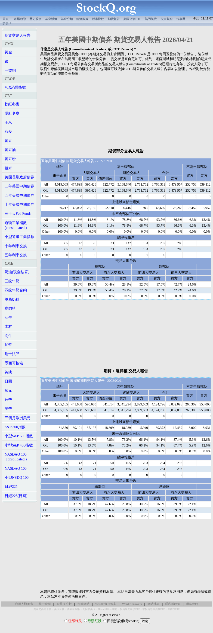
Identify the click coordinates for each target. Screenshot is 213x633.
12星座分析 (63, 604)
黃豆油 (10, 150)
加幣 (8, 345)
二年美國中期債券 (19, 186)
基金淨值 (51, 19)
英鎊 (8, 372)
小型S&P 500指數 (19, 436)
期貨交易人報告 (18, 35)
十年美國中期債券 (19, 204)
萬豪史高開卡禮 (42, 609)
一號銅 (10, 70)
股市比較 (98, 19)
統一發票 (45, 604)
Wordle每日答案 (105, 604)
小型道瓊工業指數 (19, 237)
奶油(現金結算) (17, 272)
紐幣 (8, 400)
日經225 (11, 486)
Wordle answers (132, 604)
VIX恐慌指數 (15, 87)
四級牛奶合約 (16, 290)
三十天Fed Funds (18, 213)
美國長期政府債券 (19, 177)
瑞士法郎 (12, 354)
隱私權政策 (172, 604)
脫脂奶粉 (12, 299)
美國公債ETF (132, 19)
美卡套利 (59, 609)
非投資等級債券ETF (153, 609)
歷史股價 (35, 19)
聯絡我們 (192, 604)
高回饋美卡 (89, 609)
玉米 (8, 122)
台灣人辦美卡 (24, 604)
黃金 (8, 52)
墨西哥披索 (14, 363)
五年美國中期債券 (19, 195)
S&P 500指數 (15, 427)
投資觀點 (167, 19)
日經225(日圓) (16, 496)
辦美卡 (7, 23)
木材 (8, 326)
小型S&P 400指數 (19, 445)
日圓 (8, 381)
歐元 (8, 390)
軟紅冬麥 (12, 104)
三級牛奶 (12, 281)
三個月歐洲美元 (18, 418)
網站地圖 (154, 604)
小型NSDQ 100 (17, 477)
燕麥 (8, 131)
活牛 (8, 317)
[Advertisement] (125, 112)
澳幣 (8, 409)
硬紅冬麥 (12, 113)
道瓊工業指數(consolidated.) (16, 225)
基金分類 (67, 19)
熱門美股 (151, 19)
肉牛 (8, 336)
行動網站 (83, 604)
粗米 (8, 168)
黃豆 (8, 141)
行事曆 (180, 19)
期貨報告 (114, 19)
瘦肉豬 (10, 308)
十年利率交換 (16, 246)
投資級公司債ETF (130, 609)
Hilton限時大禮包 (107, 609)
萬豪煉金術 (73, 609)
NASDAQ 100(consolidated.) (16, 456)
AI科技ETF (173, 609)
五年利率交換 (16, 255)
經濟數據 (82, 19)
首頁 (6, 19)
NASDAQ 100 (16, 468)
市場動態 (20, 19)
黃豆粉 (10, 159)
